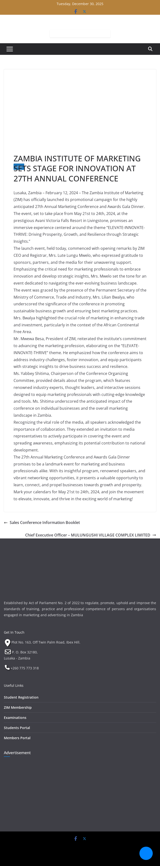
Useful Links (13, 685)
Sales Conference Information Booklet (42, 522)
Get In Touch (14, 632)
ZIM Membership (18, 707)
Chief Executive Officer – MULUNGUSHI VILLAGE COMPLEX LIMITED (90, 535)
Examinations (15, 717)
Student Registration (21, 697)
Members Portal (17, 738)
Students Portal (17, 727)
